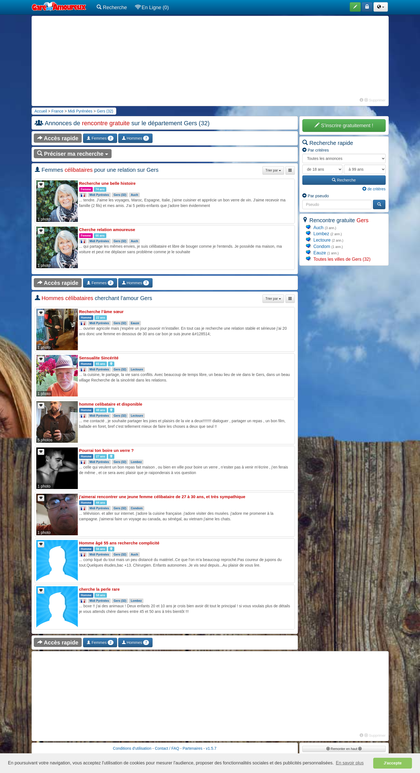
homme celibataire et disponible (110, 404)
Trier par (273, 170)
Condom (137, 508)
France (57, 111)
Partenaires (193, 748)
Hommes (135, 138)
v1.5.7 (211, 748)
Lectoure (137, 369)
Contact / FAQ (167, 748)
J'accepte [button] (393, 763)
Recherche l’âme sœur (101, 311)
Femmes (100, 138)
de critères (373, 189)
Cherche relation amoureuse (107, 229)
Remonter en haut (344, 749)
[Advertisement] (210, 57)
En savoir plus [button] (350, 763)
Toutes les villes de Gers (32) (341, 259)
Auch (134, 194)
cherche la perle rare (99, 589)
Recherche (112, 7)
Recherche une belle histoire (107, 183)
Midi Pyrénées (80, 111)
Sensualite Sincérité (99, 357)
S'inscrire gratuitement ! (344, 125)
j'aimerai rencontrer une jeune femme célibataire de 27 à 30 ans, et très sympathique (162, 496)
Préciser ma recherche (73, 153)
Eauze (135, 323)
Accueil (41, 111)
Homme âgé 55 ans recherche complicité (119, 543)
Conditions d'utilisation (132, 748)
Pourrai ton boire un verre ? (106, 450)
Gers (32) (105, 111)
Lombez (136, 462)
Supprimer (375, 100)
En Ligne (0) (152, 7)
